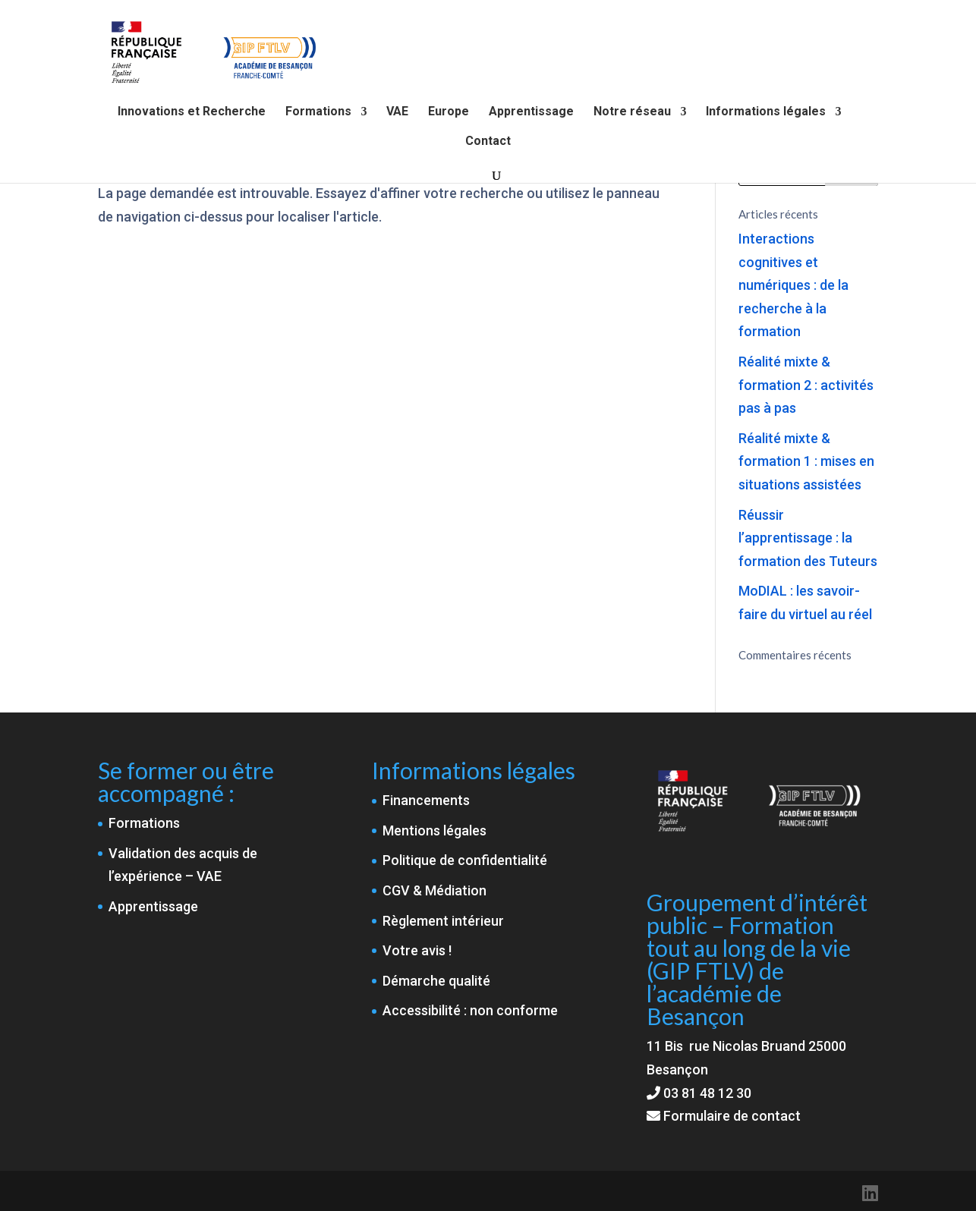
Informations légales (766, 112)
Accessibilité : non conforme (470, 1010)
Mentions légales (434, 830)
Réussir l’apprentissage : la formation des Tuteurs (807, 538)
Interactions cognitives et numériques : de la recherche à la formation (793, 285)
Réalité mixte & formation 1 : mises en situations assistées (806, 461)
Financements (426, 800)
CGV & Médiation (434, 890)
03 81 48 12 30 (707, 1093)
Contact (488, 142)
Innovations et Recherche (192, 112)
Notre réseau (632, 112)
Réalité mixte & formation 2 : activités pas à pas (806, 385)
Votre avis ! (417, 950)
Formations (318, 112)
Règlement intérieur (443, 921)
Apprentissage (531, 112)
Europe (448, 112)
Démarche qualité (436, 981)
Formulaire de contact (724, 1116)
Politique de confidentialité (465, 860)
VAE (397, 112)
